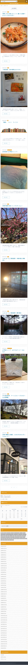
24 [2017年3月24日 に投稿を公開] (17, 516)
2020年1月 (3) (3, 561)
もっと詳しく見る (4, 499)
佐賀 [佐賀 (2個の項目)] (8, 535)
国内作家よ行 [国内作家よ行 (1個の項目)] (12, 537)
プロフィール (3, 659)
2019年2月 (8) (3, 585)
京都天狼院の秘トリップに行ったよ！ (13, 206)
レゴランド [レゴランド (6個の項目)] (24, 534)
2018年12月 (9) (4, 589)
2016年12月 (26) (4, 641)
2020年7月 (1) (3, 550)
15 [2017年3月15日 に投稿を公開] (10, 514)
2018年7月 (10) (4, 600)
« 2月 (6, 519)
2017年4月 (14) (4, 633)
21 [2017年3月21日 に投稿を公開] (6, 516)
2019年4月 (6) (3, 581)
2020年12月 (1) (4, 548)
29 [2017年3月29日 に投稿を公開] (10, 517)
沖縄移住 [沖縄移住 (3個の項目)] (14, 538)
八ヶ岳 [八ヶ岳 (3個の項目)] (11, 535)
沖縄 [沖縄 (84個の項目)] (11, 538)
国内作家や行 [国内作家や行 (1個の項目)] (7, 537)
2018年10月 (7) (4, 594)
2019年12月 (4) (4, 563)
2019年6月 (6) (3, 576)
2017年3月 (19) (4, 635)
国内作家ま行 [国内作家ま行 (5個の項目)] (3, 537)
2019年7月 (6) (3, 574)
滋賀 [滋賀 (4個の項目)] (24, 538)
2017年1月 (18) (4, 639)
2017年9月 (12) (4, 622)
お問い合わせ (3, 657)
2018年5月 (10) (4, 604)
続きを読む (6, 113)
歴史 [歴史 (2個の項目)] (9, 538)
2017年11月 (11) (4, 617)
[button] (1, 507)
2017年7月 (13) (4, 626)
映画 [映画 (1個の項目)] (1, 538)
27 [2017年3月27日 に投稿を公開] (2, 517)
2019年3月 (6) (3, 583)
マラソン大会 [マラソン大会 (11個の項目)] (16, 534)
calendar (2, 654)
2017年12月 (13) (4, 615)
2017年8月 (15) (4, 624)
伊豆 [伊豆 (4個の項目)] (6, 535)
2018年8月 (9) (3, 598)
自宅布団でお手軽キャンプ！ (10, 151)
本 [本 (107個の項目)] (3, 538)
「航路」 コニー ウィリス (10, 122)
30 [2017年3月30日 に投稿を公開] (13, 517)
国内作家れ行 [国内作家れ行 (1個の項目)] (17, 537)
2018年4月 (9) (3, 607)
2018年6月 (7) (3, 602)
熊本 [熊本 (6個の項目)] (26, 538)
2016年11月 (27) (4, 643)
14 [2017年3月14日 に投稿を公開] (6, 514)
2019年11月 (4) (4, 565)
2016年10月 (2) (4, 646)
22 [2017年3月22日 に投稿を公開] (10, 516)
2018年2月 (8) (3, 611)
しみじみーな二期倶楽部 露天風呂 (12, 313)
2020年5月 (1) (3, 552)
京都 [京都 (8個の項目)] (4, 535)
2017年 (5, 5)
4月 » (22, 519)
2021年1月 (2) (3, 546)
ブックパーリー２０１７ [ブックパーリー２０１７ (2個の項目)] (9, 534)
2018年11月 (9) (4, 591)
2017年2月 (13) (4, 637)
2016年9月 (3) (3, 648)
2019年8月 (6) (3, 572)
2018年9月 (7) (3, 596)
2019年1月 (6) (3, 587)
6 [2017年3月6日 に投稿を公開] (2, 513)
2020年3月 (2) (3, 557)
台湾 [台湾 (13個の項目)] (15, 535)
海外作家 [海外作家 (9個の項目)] (17, 538)
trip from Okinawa (14, 3)
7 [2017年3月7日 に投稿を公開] (6, 513)
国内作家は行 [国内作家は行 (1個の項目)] (24, 535)
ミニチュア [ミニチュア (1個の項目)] (20, 534)
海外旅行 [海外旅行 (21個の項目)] (21, 538)
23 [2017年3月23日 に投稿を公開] (13, 516)
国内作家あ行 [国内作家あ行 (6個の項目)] (19, 535)
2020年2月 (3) (3, 559)
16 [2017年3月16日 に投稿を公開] (13, 514)
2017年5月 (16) (4, 630)
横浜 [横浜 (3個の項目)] (7, 538)
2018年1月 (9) (3, 613)
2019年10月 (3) (4, 568)
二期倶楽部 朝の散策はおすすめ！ (12, 69)
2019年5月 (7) (3, 578)
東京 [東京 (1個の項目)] (5, 538)
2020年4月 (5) (3, 555)
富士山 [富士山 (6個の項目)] (24, 537)
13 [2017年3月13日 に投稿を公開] (2, 514)
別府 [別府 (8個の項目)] (13, 535)
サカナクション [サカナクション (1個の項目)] (3, 534)
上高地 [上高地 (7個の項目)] (2, 535)
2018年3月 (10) (4, 609)
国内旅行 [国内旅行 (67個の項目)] (21, 537)
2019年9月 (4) (3, 570)
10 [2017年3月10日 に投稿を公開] (17, 513)
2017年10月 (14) (4, 620)
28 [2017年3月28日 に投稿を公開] (6, 517)
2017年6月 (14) (4, 628)
